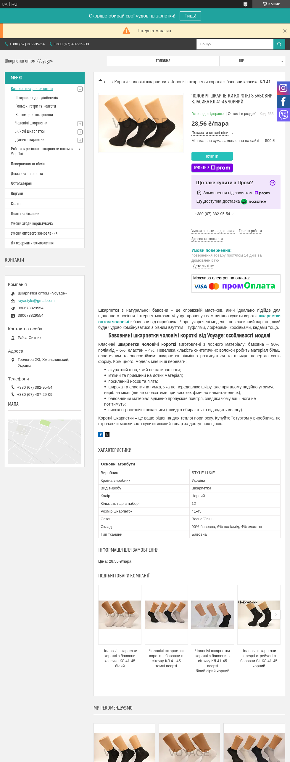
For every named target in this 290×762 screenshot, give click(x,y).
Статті (15, 203)
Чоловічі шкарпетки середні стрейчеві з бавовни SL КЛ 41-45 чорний (258, 658)
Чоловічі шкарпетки (31, 123)
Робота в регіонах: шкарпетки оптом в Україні (42, 151)
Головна (163, 61)
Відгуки (17, 193)
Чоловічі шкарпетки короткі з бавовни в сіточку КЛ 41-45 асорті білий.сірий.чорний (212, 661)
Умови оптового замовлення (34, 233)
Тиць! (190, 15)
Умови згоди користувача (32, 223)
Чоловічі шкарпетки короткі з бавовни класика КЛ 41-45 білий (120, 658)
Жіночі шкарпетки (30, 131)
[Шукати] (279, 44)
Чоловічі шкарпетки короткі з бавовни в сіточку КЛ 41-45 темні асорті (166, 658)
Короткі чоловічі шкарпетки (140, 81)
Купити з (212, 168)
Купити (212, 156)
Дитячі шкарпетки (29, 139)
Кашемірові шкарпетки (34, 115)
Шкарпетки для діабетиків (36, 98)
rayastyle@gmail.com (36, 300)
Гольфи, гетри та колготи (35, 106)
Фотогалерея (21, 183)
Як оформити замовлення (32, 243)
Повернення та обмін (28, 164)
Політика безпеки (25, 214)
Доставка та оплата (27, 174)
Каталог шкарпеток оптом (32, 89)
